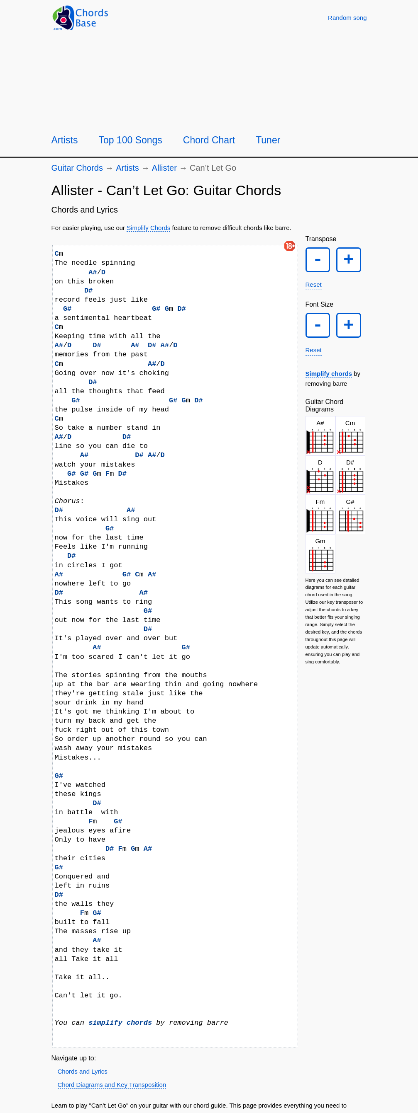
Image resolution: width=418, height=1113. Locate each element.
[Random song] (347, 18)
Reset (314, 286)
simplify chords (120, 1023)
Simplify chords (329, 377)
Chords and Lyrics (83, 1071)
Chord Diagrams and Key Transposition (112, 1084)
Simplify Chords (148, 227)
